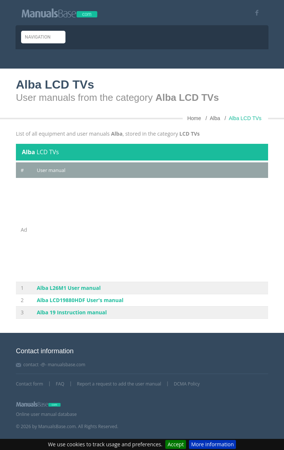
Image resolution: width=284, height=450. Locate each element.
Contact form (29, 384)
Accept (176, 444)
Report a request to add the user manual (119, 384)
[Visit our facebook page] (254, 13)
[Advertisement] (150, 230)
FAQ (60, 384)
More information (212, 444)
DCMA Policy (187, 384)
